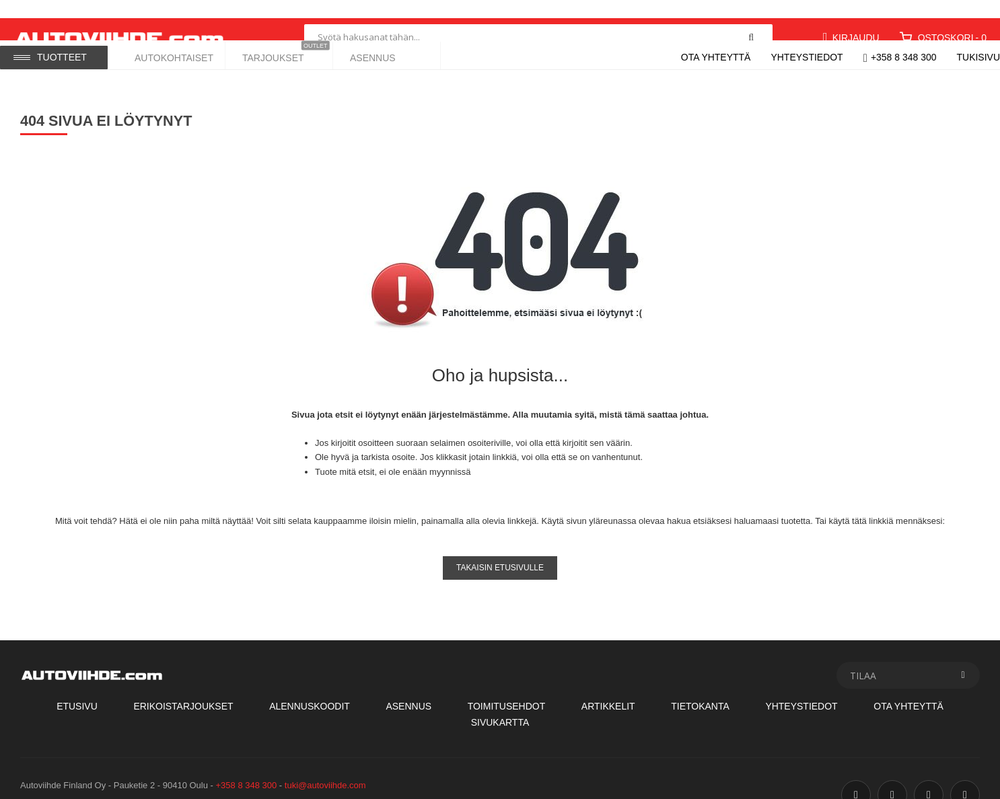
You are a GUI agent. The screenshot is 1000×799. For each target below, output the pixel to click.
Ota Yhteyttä (908, 688)
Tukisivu (979, 57)
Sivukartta (500, 703)
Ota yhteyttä (716, 57)
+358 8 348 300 (904, 57)
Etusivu (77, 688)
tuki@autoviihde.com (325, 766)
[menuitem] (171, 54)
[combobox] (538, 19)
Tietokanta (700, 688)
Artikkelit (608, 688)
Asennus (408, 688)
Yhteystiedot (807, 57)
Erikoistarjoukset (183, 688)
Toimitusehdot (507, 688)
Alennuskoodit (309, 688)
